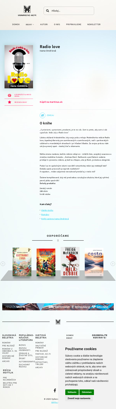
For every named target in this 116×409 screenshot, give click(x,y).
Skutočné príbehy (40, 346)
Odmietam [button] (87, 392)
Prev (2, 263)
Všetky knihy (47, 210)
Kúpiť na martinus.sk (51, 101)
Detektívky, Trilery (41, 363)
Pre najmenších (9, 378)
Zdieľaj (50, 115)
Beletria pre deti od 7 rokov (10, 385)
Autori (44, 24)
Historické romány (8, 357)
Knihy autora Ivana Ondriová (55, 218)
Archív (6, 361)
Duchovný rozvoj (24, 365)
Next (112, 263)
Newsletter (94, 24)
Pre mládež (8, 345)
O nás (57, 24)
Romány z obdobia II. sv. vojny (9, 350)
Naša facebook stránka (55, 390)
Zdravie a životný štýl (26, 354)
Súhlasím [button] (72, 392)
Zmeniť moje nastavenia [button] (79, 398)
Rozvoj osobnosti (24, 349)
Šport (22, 358)
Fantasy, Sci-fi (43, 354)
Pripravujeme (73, 24)
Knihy (29, 24)
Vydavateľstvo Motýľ (27, 10)
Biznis (22, 345)
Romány (45, 214)
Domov (16, 24)
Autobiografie (27, 361)
